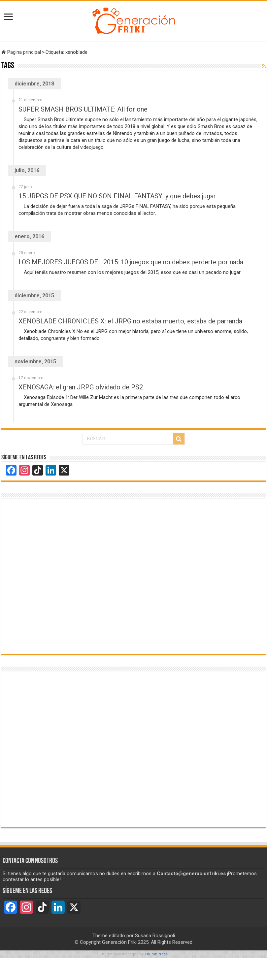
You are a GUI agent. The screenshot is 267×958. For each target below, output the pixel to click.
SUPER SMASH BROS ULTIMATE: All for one (83, 109)
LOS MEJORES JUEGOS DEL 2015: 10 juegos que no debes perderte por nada (130, 262)
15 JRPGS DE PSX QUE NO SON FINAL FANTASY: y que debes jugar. (117, 196)
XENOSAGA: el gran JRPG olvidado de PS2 (80, 387)
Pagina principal (21, 52)
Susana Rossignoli (155, 936)
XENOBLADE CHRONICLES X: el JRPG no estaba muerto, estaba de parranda (130, 321)
